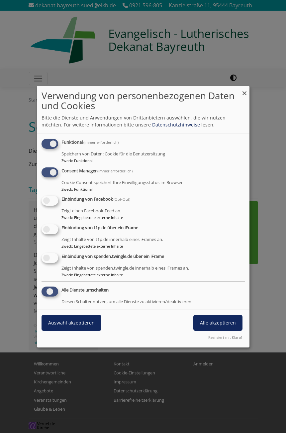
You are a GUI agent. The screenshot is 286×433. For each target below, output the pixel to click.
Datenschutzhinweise (176, 124)
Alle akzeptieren (218, 323)
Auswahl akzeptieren (71, 323)
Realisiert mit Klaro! (225, 337)
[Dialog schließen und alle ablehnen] (244, 90)
